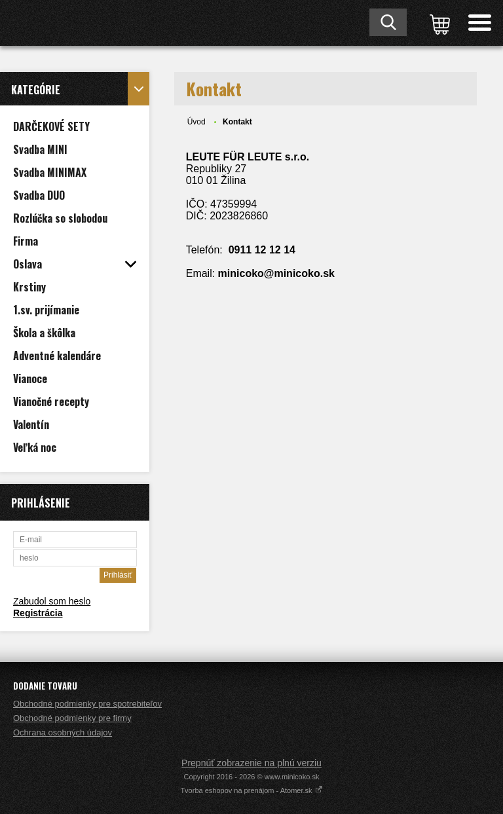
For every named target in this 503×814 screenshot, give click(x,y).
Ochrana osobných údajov (62, 732)
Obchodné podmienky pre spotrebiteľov (87, 704)
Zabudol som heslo (51, 601)
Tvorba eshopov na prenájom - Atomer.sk (251, 790)
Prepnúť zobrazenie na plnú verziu (251, 763)
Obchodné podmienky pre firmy (72, 718)
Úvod (196, 121)
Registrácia (37, 613)
